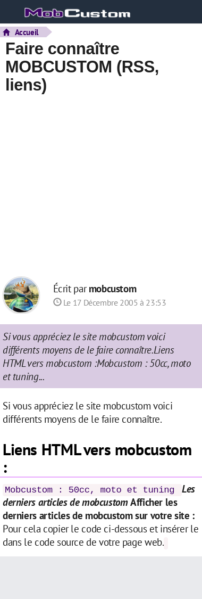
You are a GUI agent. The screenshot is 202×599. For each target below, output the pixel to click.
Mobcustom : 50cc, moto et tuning (89, 490)
